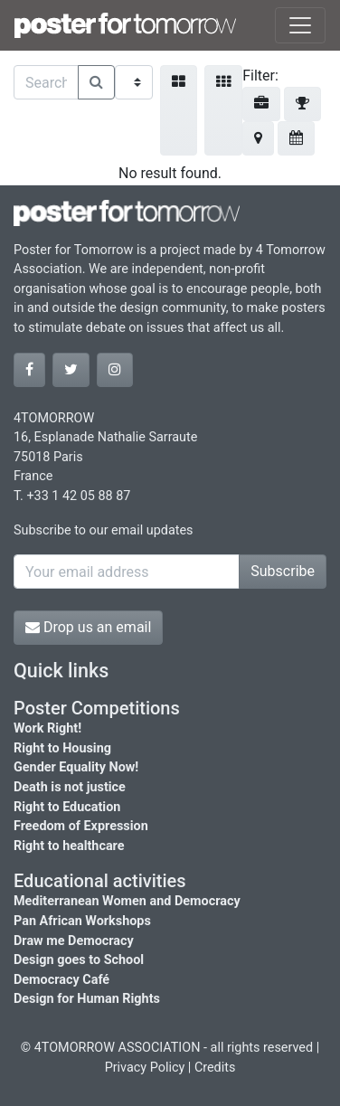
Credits (215, 1067)
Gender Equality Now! (76, 767)
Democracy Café (61, 980)
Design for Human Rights (87, 999)
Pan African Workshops (82, 921)
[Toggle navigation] (300, 25)
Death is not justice (70, 787)
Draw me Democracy (74, 941)
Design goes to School (79, 960)
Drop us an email (88, 627)
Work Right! (47, 728)
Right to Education (67, 807)
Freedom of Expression (81, 826)
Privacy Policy (145, 1067)
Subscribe (282, 571)
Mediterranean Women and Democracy (127, 901)
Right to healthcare (69, 846)
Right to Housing (62, 748)
